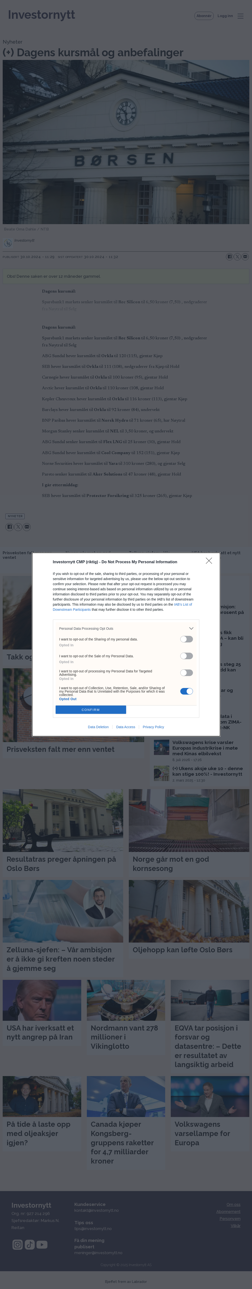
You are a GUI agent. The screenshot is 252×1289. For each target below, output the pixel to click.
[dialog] (126, 644)
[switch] (186, 639)
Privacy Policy (153, 727)
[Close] (210, 562)
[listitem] (126, 628)
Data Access (125, 727)
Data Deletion (98, 727)
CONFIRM (91, 710)
